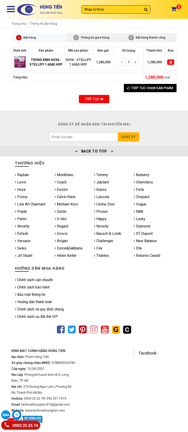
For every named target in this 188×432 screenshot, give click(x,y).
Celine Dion (104, 204)
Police (21, 197)
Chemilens (143, 182)
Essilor (61, 189)
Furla (139, 189)
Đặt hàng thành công (146, 37)
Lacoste (101, 197)
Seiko (20, 248)
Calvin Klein (65, 197)
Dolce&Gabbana (68, 248)
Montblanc (64, 175)
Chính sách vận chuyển (34, 280)
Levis (20, 182)
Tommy (101, 175)
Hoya (20, 189)
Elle (138, 248)
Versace (22, 241)
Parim (21, 219)
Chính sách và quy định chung (39, 309)
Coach (61, 182)
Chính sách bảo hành (32, 287)
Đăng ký (128, 137)
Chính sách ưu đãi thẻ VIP (36, 316)
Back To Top (94, 151)
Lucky (139, 219)
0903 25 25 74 (21, 425)
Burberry (141, 175)
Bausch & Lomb (107, 233)
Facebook (148, 353)
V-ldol (60, 219)
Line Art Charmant (30, 204)
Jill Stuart (23, 255)
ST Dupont (143, 233)
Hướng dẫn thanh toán (33, 302)
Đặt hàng (26, 37)
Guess (100, 189)
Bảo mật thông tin (30, 294)
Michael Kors (66, 204)
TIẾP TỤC (94, 99)
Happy (100, 219)
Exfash (21, 233)
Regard (61, 226)
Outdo (60, 211)
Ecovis (61, 233)
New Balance (145, 241)
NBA (138, 211)
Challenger (103, 241)
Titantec (101, 255)
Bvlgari (61, 241)
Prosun (101, 211)
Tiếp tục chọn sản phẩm (150, 88)
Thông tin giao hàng (91, 37)
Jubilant (101, 182)
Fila (98, 248)
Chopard (141, 197)
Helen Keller (66, 255)
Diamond (142, 226)
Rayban (22, 175)
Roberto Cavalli (147, 255)
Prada (21, 211)
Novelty (22, 226)
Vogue (140, 204)
